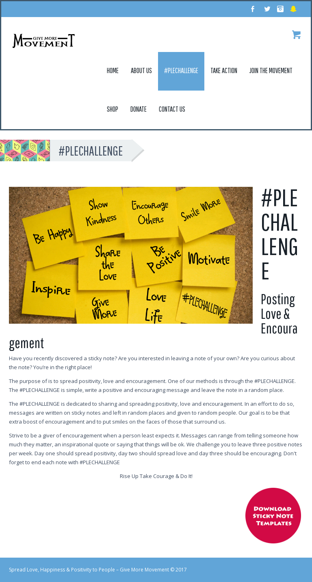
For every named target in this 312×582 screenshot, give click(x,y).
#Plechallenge (181, 70)
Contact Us (172, 109)
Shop (112, 109)
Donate (138, 109)
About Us (141, 70)
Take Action (223, 70)
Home (113, 70)
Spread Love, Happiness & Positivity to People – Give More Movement (89, 569)
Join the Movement (270, 70)
